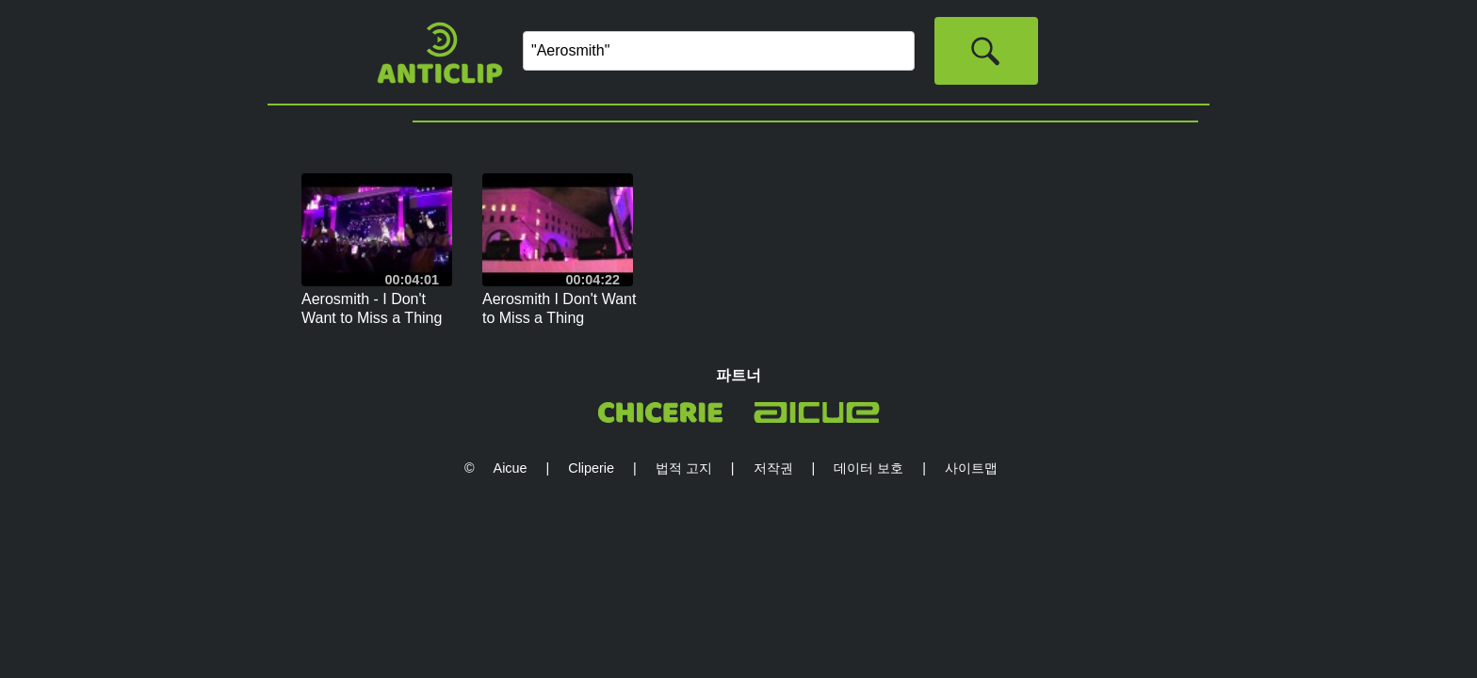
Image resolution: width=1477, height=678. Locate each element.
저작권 (773, 468)
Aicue (511, 468)
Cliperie (591, 468)
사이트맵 (971, 468)
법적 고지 (684, 468)
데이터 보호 (868, 468)
